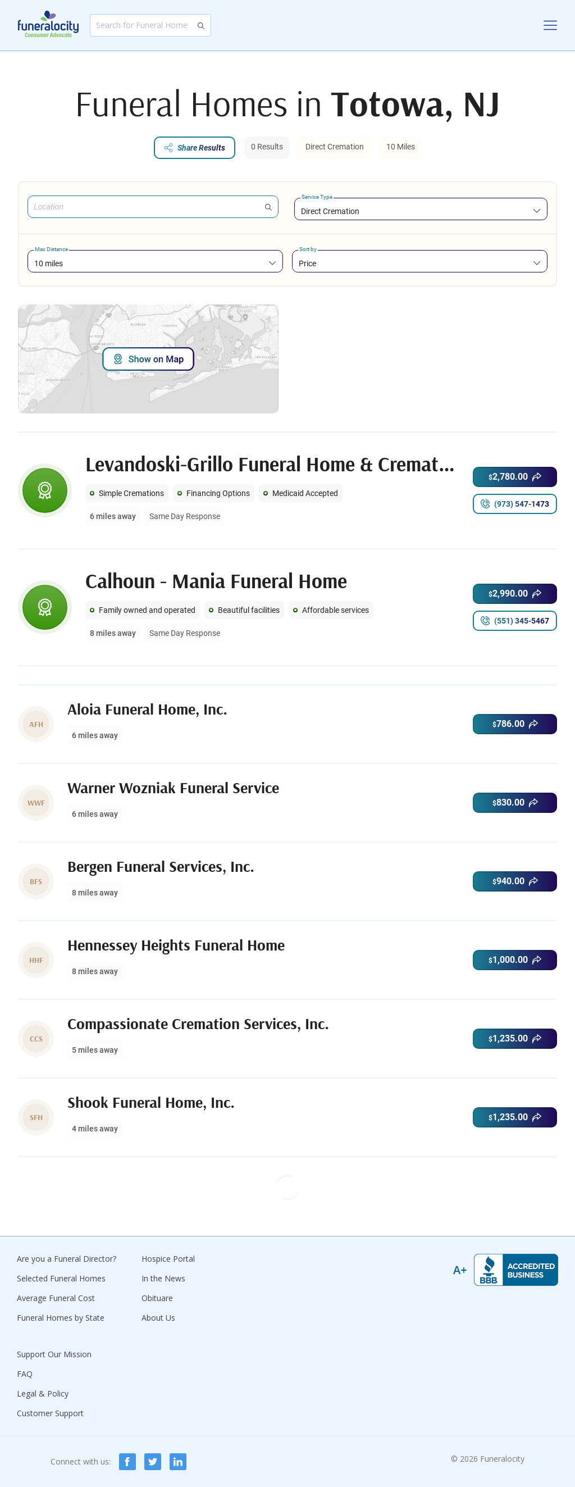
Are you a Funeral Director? (66, 1258)
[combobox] (421, 211)
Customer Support (50, 1413)
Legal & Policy (43, 1393)
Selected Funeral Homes (61, 1278)
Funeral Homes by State (60, 1317)
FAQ (25, 1373)
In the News (163, 1278)
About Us (158, 1317)
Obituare (157, 1298)
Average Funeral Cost (56, 1298)
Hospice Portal (168, 1258)
